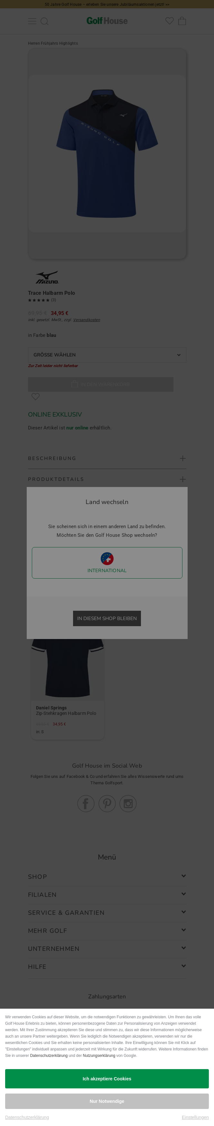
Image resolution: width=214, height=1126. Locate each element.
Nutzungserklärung (99, 1055)
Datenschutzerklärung (49, 1055)
